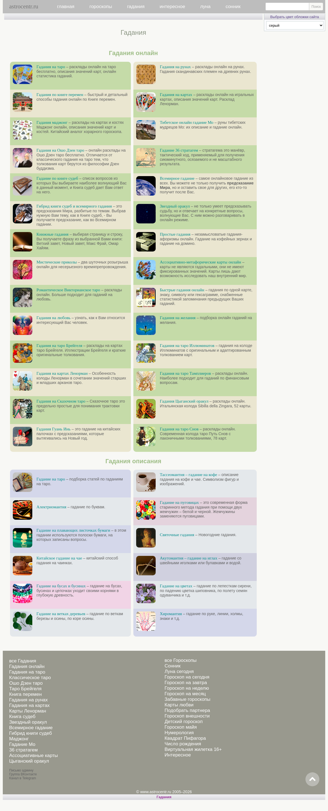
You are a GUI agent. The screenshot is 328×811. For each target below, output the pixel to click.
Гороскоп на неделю (187, 688)
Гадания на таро (50, 67)
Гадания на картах (176, 94)
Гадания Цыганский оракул (184, 401)
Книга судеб (22, 716)
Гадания (163, 797)
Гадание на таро (50, 479)
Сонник (172, 666)
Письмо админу (21, 770)
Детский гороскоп (184, 721)
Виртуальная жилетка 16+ (193, 749)
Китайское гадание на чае (59, 558)
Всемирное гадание (177, 178)
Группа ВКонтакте (23, 774)
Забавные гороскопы (187, 699)
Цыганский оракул (29, 761)
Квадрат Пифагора (185, 738)
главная (65, 6)
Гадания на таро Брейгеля (59, 345)
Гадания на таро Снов (179, 429)
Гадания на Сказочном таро (60, 401)
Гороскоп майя (181, 727)
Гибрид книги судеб (30, 733)
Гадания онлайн (27, 666)
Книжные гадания (52, 234)
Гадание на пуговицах (179, 502)
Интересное (178, 755)
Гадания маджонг (51, 122)
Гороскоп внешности (187, 716)
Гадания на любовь (53, 317)
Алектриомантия (51, 507)
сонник (233, 6)
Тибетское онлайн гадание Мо (186, 122)
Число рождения (183, 743)
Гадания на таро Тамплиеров (185, 373)
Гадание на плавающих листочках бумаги (73, 530)
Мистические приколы (56, 262)
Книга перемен (25, 694)
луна (205, 6)
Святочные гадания (177, 535)
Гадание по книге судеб (57, 178)
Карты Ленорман (27, 711)
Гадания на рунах (175, 67)
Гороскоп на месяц (185, 693)
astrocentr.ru (23, 6)
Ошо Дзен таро (26, 683)
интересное (172, 6)
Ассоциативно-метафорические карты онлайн (200, 262)
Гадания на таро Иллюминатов (187, 345)
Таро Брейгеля (25, 688)
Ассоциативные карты (33, 755)
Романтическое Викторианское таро (68, 290)
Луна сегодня (179, 671)
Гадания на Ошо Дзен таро (60, 150)
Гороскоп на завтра (186, 682)
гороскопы (100, 6)
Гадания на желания (177, 317)
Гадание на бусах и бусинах (61, 586)
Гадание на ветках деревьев (60, 614)
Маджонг (19, 738)
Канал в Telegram (22, 778)
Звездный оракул (175, 206)
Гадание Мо (22, 744)
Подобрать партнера (187, 710)
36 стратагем (23, 750)
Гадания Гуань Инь (53, 429)
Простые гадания (175, 234)
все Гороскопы (181, 660)
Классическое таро (30, 677)
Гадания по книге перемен (59, 94)
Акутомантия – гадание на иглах (188, 558)
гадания (136, 6)
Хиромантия (171, 614)
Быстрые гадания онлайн (182, 290)
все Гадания (22, 661)
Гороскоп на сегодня (187, 677)
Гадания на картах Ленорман (62, 373)
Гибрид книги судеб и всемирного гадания (74, 206)
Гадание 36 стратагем (179, 150)
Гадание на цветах (176, 586)
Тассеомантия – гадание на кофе (188, 474)
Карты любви (179, 705)
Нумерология (179, 732)
